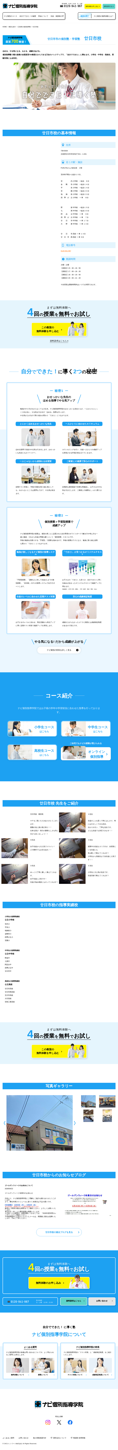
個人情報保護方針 (39, 1438)
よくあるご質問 (8, 1438)
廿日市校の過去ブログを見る (59, 1232)
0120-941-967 (66, 251)
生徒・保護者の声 (57, 16)
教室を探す (12, 27)
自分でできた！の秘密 (28, 16)
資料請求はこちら (58, 341)
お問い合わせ (102, 1301)
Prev (4, 1123)
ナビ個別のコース (10, 16)
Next (75, 1123)
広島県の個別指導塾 (24, 27)
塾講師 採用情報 (79, 1438)
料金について (43, 16)
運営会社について (59, 1438)
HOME (5, 27)
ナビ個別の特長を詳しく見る (59, 650)
